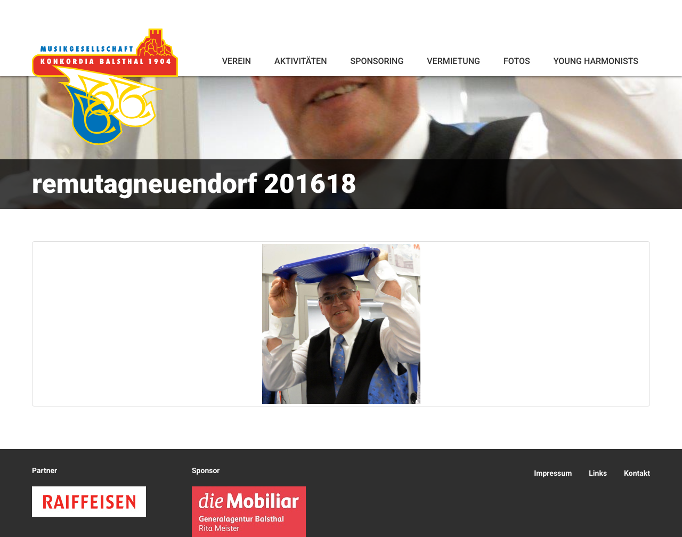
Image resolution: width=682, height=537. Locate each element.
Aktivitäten (300, 61)
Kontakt (637, 473)
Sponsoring (376, 61)
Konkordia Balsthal (105, 86)
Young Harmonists (596, 61)
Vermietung (453, 61)
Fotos (517, 61)
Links (598, 473)
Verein (236, 61)
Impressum (553, 473)
